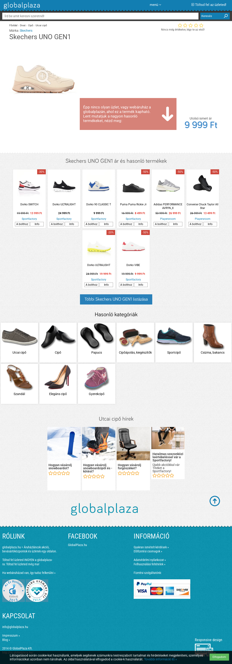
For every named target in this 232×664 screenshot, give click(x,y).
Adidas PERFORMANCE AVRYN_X (168, 206)
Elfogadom (219, 657)
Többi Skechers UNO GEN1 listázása (116, 299)
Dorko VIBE (133, 265)
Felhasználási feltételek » (149, 564)
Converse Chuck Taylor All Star (202, 206)
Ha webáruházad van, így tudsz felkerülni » (29, 573)
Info (37, 224)
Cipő (30, 25)
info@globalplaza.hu (15, 627)
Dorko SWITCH (29, 204)
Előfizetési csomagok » (148, 551)
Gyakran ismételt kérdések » (151, 547)
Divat (23, 25)
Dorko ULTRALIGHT (64, 204)
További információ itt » (160, 659)
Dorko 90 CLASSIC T (98, 204)
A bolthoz (22, 224)
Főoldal (13, 25)
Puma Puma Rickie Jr (133, 204)
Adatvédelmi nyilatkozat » (150, 560)
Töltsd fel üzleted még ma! (22, 564)
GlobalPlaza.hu (77, 545)
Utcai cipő (41, 25)
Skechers (26, 30)
